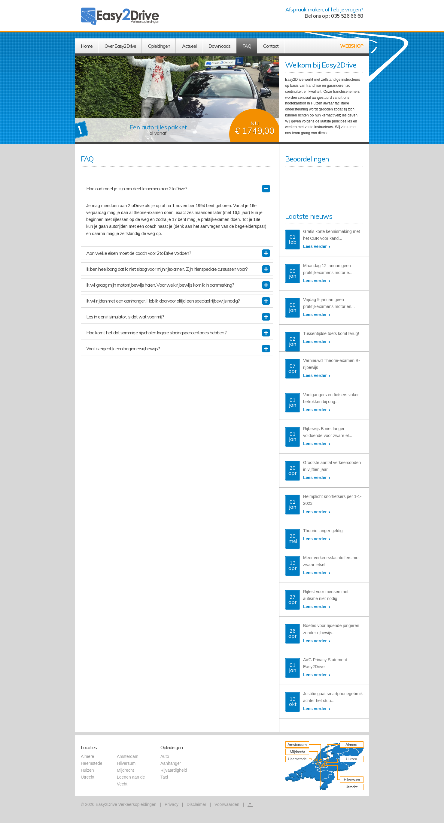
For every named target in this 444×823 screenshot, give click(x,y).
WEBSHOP (351, 46)
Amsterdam (127, 756)
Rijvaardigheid (173, 770)
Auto (164, 756)
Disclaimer (196, 804)
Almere (87, 756)
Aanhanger (170, 763)
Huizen (87, 770)
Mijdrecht (125, 770)
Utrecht (87, 777)
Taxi (164, 777)
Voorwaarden (226, 804)
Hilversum (126, 763)
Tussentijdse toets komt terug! (331, 333)
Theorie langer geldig (323, 530)
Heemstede (91, 763)
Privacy (171, 804)
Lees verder (315, 246)
